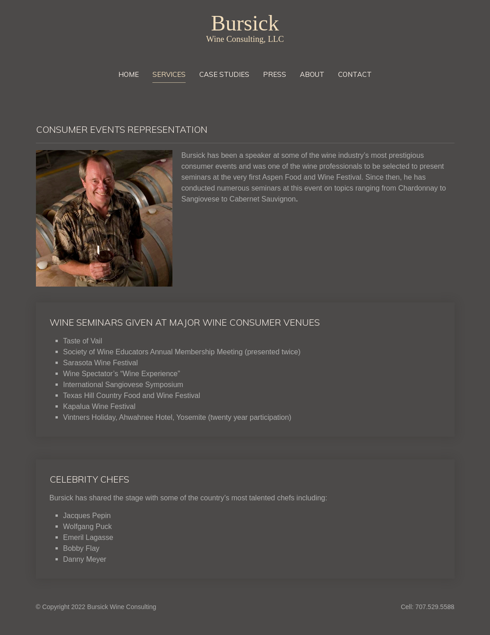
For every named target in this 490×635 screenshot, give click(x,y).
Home (128, 74)
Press (274, 74)
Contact (355, 74)
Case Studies (224, 74)
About (312, 74)
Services (169, 74)
